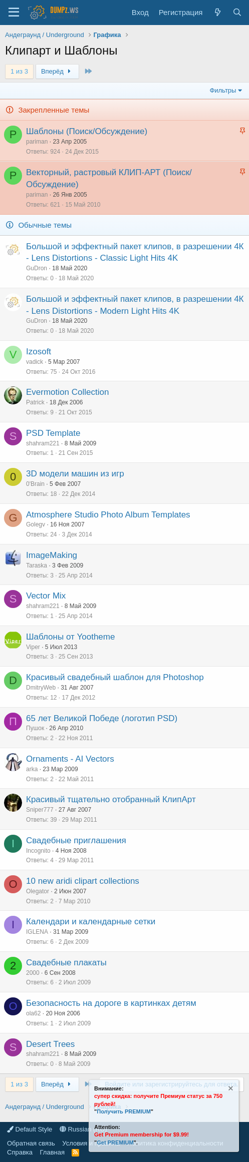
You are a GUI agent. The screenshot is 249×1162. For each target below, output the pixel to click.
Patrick (35, 402)
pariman (37, 141)
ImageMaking (51, 555)
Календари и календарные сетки (90, 921)
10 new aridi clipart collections (82, 881)
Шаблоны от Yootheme (70, 637)
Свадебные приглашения (76, 840)
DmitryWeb (41, 687)
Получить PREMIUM (124, 1111)
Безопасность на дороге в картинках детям (111, 1003)
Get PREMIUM (115, 1142)
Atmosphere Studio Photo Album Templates (108, 514)
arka (32, 769)
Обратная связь (31, 1143)
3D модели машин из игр (75, 473)
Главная (52, 1152)
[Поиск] (237, 12)
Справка (20, 1152)
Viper (33, 647)
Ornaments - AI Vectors (70, 759)
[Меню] (14, 12)
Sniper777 (40, 809)
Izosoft (38, 351)
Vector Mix (46, 596)
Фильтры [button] (222, 90)
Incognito (38, 850)
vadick (34, 361)
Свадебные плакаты (66, 962)
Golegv (35, 524)
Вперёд (57, 71)
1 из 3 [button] (19, 71)
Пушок (35, 728)
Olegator (37, 891)
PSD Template (53, 433)
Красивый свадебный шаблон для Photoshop (115, 677)
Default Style (29, 1129)
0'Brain (35, 483)
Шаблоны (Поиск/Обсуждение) (86, 131)
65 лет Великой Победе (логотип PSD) (101, 718)
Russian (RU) (83, 1129)
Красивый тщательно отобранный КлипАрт (111, 799)
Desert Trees (50, 1044)
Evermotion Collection (67, 392)
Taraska (36, 565)
